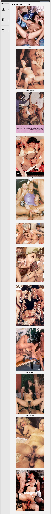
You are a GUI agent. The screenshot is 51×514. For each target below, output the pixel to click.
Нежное (3, 30)
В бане (3, 9)
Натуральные (3, 28)
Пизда (2, 7)
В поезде (3, 8)
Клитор (3, 20)
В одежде (3, 18)
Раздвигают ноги (4, 17)
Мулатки (3, 22)
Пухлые (3, 12)
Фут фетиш (3, 10)
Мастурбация (3, 19)
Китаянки (3, 21)
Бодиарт (3, 31)
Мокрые (3, 29)
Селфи (2, 11)
